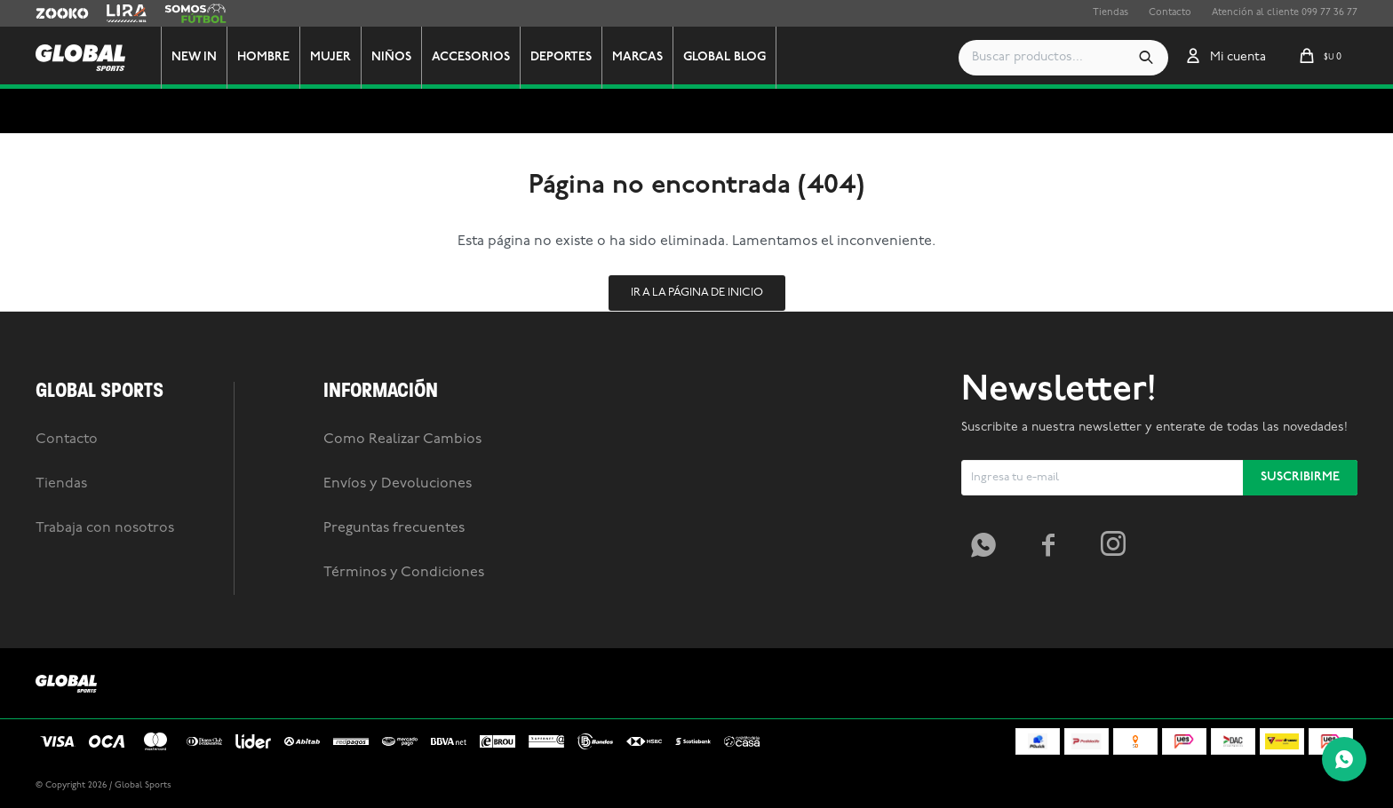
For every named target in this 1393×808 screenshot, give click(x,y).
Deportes (578, 57)
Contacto (1170, 13)
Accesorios (489, 57)
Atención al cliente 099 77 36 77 (1284, 13)
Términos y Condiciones (403, 573)
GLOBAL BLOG (742, 57)
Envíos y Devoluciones (397, 484)
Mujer (348, 57)
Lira (115, 13)
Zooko (51, 13)
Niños (409, 57)
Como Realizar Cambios (402, 439)
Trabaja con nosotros (105, 528)
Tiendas (1110, 13)
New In (212, 57)
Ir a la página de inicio (697, 292)
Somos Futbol (195, 13)
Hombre (281, 57)
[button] (1146, 57)
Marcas (655, 57)
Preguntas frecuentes (394, 528)
